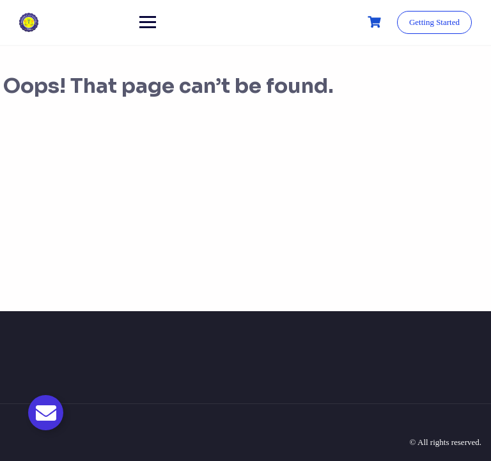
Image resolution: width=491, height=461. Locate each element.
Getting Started (434, 22)
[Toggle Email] (45, 412)
